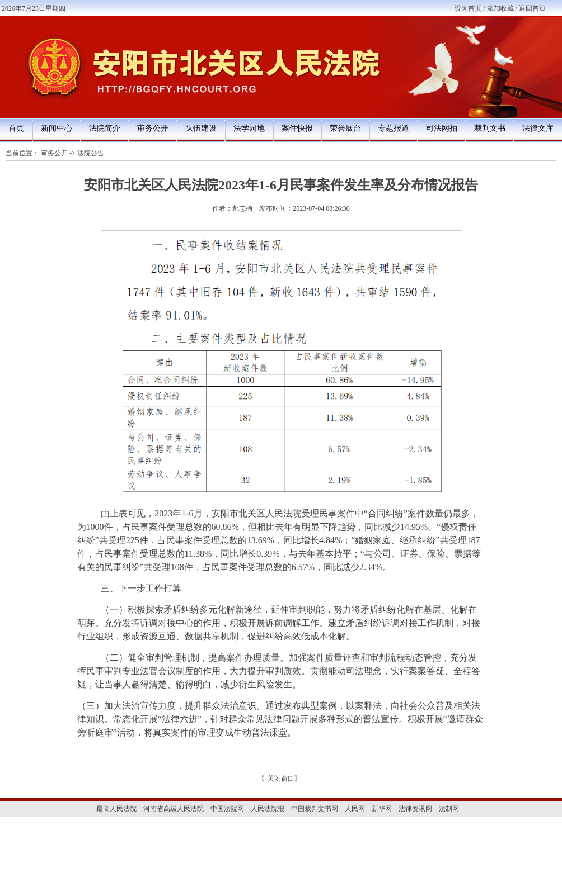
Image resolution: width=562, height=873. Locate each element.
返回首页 (532, 8)
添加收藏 (500, 8)
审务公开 (152, 128)
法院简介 (104, 128)
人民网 (355, 809)
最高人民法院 (116, 809)
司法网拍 (441, 128)
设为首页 (468, 8)
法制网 (449, 809)
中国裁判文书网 (314, 809)
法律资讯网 (415, 809)
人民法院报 (267, 809)
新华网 (382, 809)
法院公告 (90, 153)
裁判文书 (489, 128)
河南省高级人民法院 (173, 809)
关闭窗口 (281, 778)
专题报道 (393, 128)
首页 (16, 128)
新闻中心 (56, 128)
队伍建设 (201, 128)
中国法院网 (227, 809)
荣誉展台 (345, 128)
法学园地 (249, 128)
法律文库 (538, 128)
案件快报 (297, 128)
